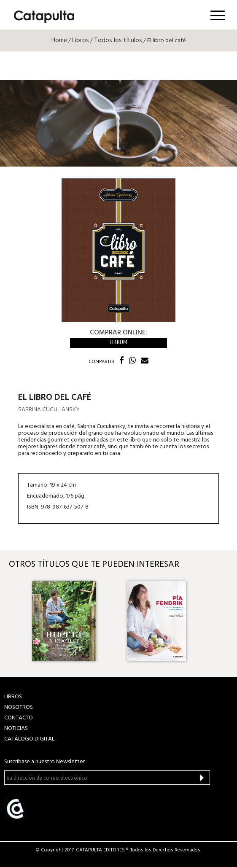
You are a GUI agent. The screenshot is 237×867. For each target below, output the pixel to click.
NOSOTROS (18, 707)
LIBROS (13, 697)
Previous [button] (16, 621)
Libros (80, 40)
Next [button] (221, 621)
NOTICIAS (16, 728)
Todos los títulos (118, 40)
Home (59, 40)
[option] (71, 621)
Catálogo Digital (29, 739)
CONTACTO (18, 718)
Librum (118, 342)
